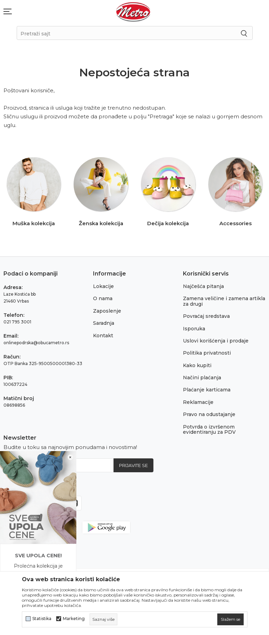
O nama (102, 298)
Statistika (41, 619)
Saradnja (103, 323)
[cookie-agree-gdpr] (230, 619)
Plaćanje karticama (206, 390)
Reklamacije (198, 402)
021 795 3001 (17, 321)
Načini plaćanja (202, 377)
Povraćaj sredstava (206, 316)
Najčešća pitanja (203, 286)
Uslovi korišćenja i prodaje (216, 341)
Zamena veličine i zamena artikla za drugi (224, 301)
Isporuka (194, 328)
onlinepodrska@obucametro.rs (36, 342)
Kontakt (103, 335)
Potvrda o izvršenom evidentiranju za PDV (209, 429)
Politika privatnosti (207, 353)
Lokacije (103, 286)
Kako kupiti (197, 365)
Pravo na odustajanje (209, 414)
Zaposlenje (107, 311)
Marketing (74, 619)
